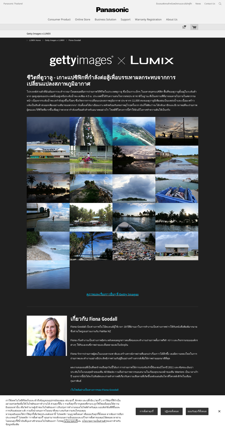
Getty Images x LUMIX (55, 40)
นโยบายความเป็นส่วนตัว (94, 421)
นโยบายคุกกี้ (71, 421)
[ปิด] (219, 411)
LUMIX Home (35, 40)
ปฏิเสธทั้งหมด (172, 411)
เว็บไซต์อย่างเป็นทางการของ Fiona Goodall (94, 389)
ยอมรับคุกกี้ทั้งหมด (197, 411)
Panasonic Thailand (13, 3)
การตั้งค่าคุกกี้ (146, 411)
